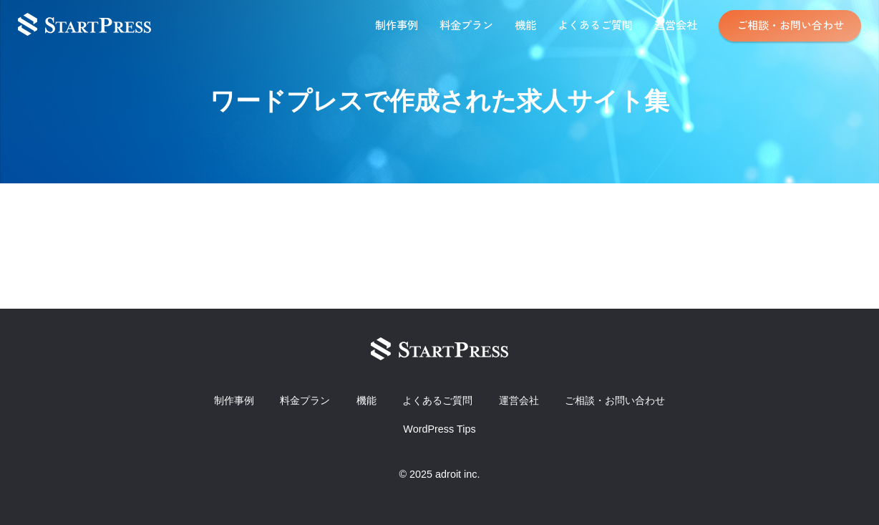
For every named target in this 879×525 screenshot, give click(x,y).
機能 (525, 24)
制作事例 (396, 24)
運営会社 (675, 24)
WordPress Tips (439, 429)
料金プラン (466, 24)
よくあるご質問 (595, 24)
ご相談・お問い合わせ (790, 24)
